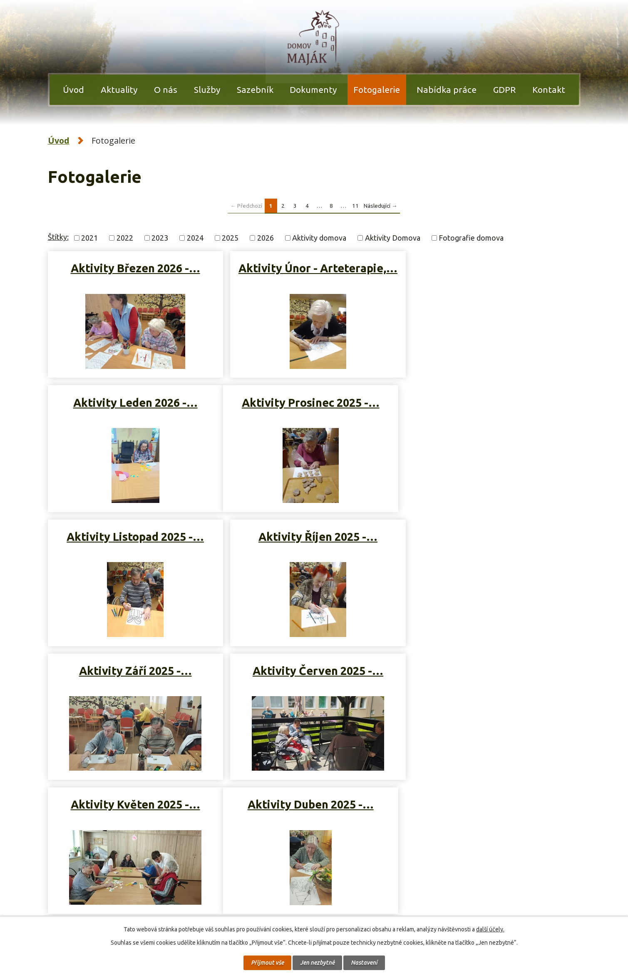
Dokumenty (313, 90)
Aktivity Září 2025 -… (133, 539)
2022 (125, 237)
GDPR (504, 90)
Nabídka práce (447, 90)
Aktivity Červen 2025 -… (313, 539)
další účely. (490, 929)
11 (355, 205)
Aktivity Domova (392, 237)
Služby (207, 90)
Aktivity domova (319, 237)
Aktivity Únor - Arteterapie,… (313, 275)
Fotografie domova (471, 237)
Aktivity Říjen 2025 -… (492, 405)
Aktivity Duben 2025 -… (134, 673)
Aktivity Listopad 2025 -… (313, 405)
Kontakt (548, 90)
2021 (89, 237)
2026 (265, 237)
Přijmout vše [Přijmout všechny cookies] (267, 962)
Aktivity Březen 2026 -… (134, 268)
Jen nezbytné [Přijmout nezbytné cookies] (317, 962)
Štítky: (58, 237)
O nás (165, 90)
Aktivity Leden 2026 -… (492, 268)
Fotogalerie (376, 90)
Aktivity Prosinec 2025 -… (134, 405)
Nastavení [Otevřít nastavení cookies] (364, 962)
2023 (159, 237)
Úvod (73, 90)
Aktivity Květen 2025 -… (492, 539)
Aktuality (119, 90)
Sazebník (255, 90)
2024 (195, 237)
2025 (230, 237)
